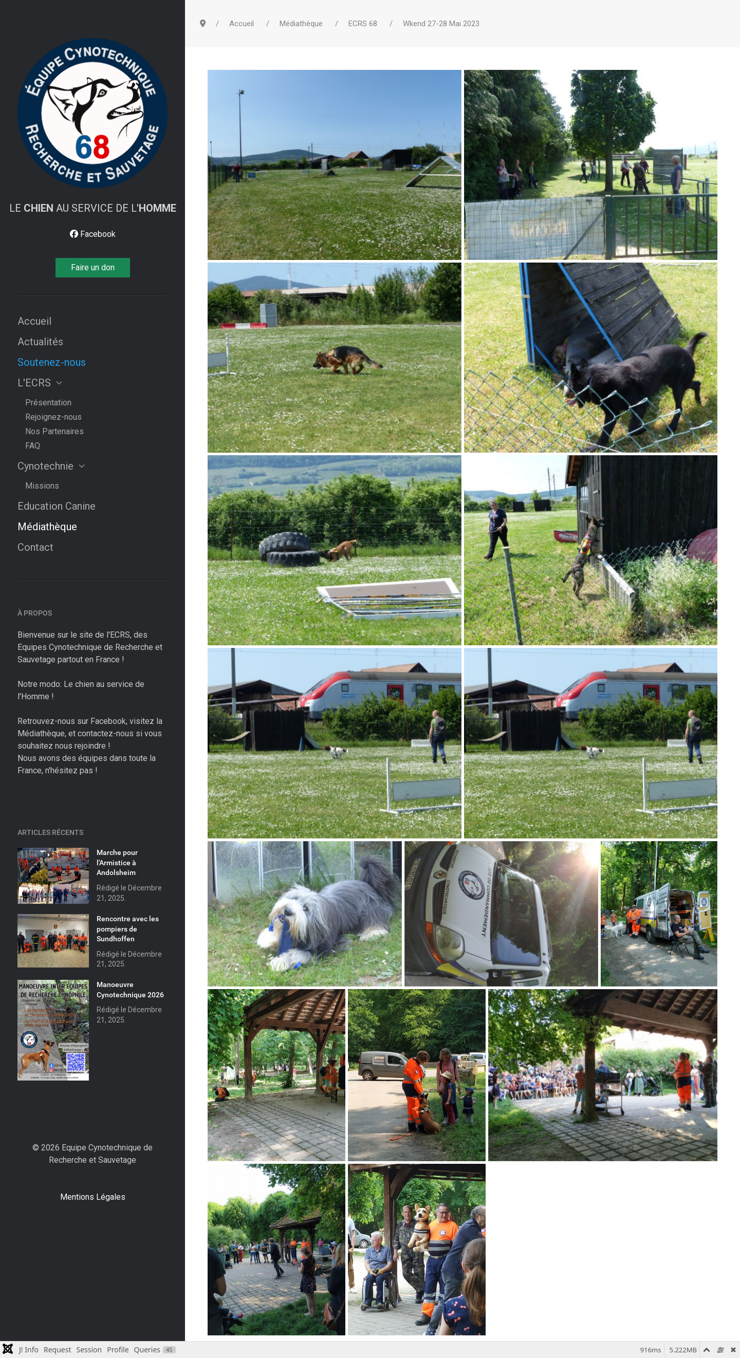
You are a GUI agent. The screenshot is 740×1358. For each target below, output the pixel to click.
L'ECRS (39, 383)
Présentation (48, 402)
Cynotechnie (51, 466)
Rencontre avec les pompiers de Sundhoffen (128, 929)
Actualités (40, 342)
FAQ (32, 446)
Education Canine (56, 506)
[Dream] (92, 113)
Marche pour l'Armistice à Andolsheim (117, 862)
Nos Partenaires (54, 431)
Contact (35, 547)
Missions (42, 486)
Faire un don (93, 267)
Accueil (34, 321)
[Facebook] (93, 234)
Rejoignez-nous (53, 417)
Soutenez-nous (51, 362)
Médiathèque (47, 526)
